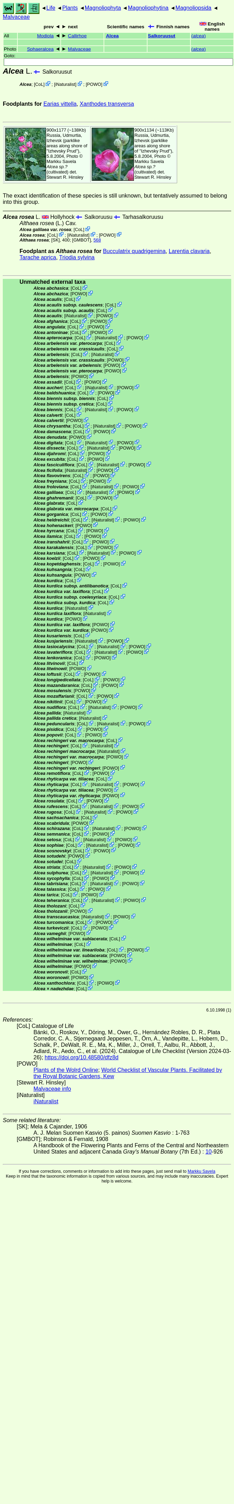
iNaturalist (65, 84)
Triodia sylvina (77, 257)
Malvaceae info (52, 1089)
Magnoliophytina (148, 8)
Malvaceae (16, 17)
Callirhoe (77, 35)
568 (97, 240)
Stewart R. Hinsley (65, 177)
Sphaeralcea (40, 49)
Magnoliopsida (193, 8)
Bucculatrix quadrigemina (134, 251)
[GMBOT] (81, 240)
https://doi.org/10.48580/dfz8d (82, 1057)
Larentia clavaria (189, 251)
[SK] (55, 240)
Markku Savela (201, 1171)
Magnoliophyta (103, 8)
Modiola (45, 35)
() (198, 35)
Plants (69, 8)
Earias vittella (59, 104)
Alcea (112, 35)
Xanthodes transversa (107, 104)
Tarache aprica (38, 257)
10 (208, 1152)
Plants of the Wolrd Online (65, 1070)
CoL (39, 84)
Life (50, 8)
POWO (94, 84)
